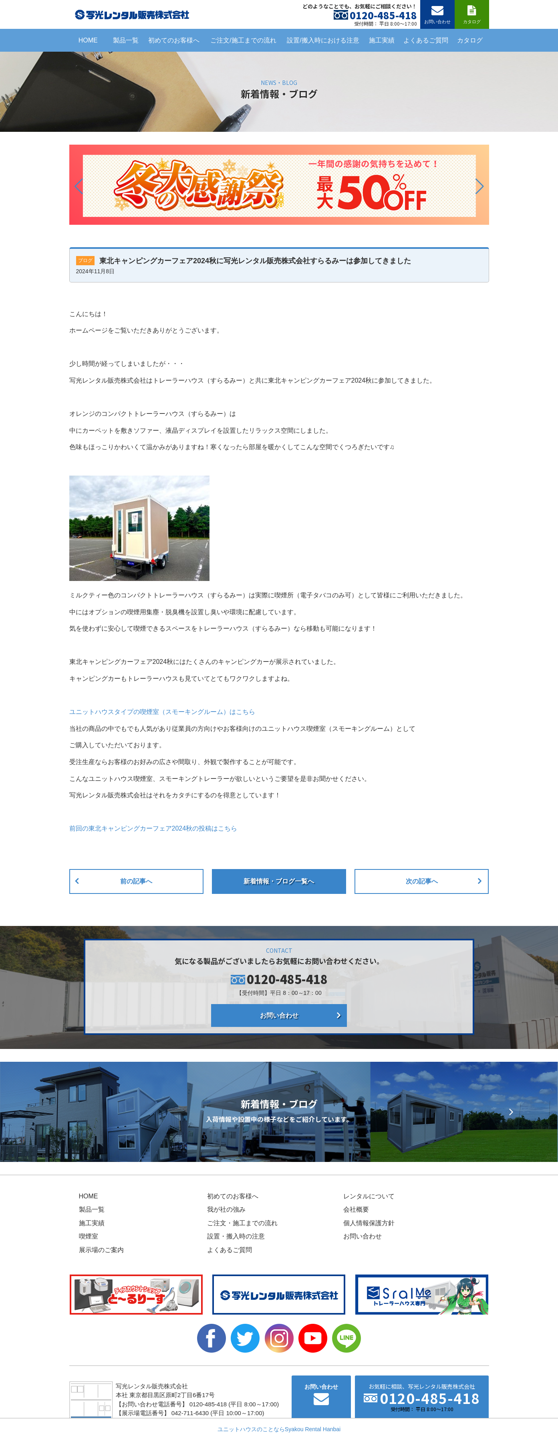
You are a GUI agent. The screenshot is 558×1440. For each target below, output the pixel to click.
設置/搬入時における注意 (323, 40)
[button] (78, 186)
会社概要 (356, 1209)
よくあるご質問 (425, 40)
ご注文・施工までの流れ (242, 1223)
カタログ (470, 40)
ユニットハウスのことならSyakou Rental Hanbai (279, 1429)
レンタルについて (369, 1196)
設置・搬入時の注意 (236, 1236)
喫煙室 (88, 1236)
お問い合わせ (279, 1015)
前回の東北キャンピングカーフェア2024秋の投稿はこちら (153, 828)
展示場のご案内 (101, 1249)
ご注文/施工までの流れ (243, 40)
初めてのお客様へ (173, 40)
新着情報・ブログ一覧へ (279, 881)
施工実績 (382, 40)
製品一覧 (126, 40)
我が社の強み (226, 1209)
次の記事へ (422, 881)
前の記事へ (136, 881)
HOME (88, 40)
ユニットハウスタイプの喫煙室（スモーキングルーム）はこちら (162, 711)
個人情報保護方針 (369, 1223)
